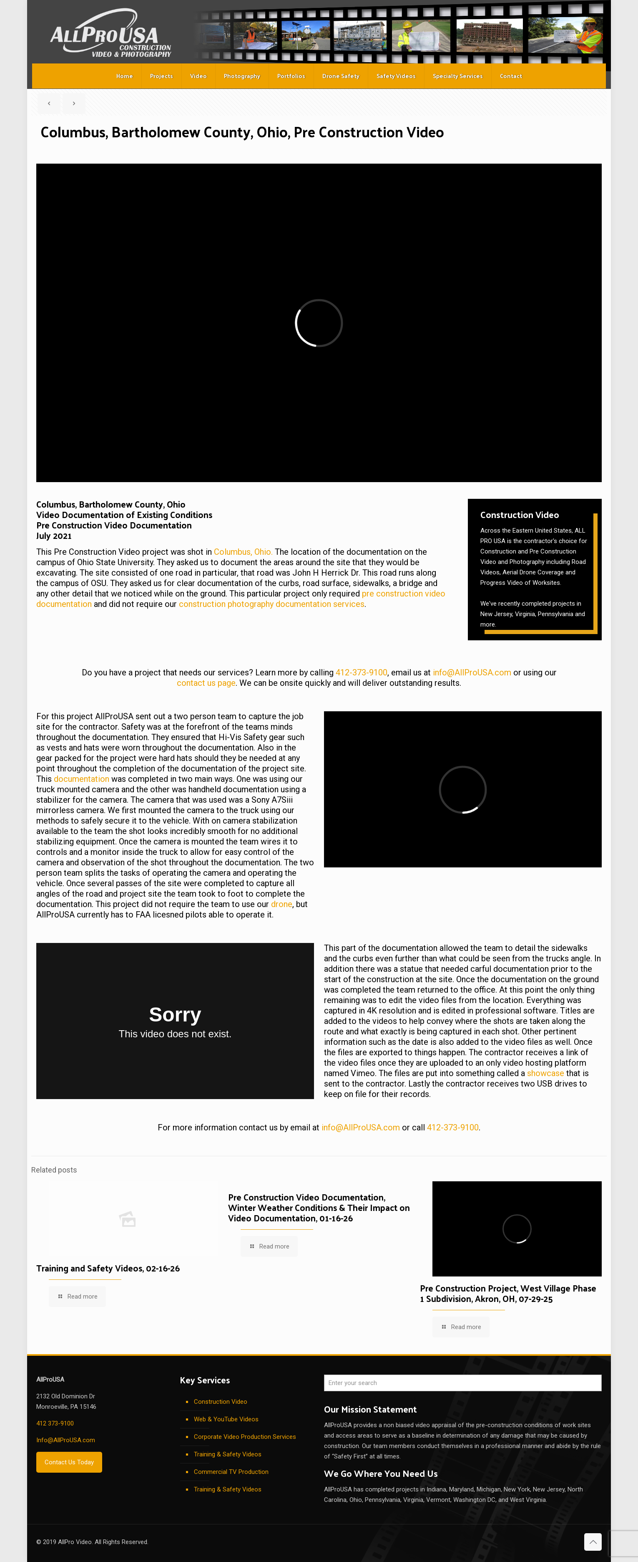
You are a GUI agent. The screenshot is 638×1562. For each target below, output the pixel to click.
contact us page (206, 683)
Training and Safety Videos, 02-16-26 (108, 1268)
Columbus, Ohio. (243, 552)
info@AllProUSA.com (472, 672)
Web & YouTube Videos (226, 1419)
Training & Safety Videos (227, 1454)
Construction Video (220, 1401)
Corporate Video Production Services (245, 1437)
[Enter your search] (463, 1383)
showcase (545, 1073)
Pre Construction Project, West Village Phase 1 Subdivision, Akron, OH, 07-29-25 (508, 1293)
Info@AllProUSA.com (65, 1440)
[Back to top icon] (593, 1542)
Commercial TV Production (231, 1472)
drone (281, 904)
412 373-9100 (55, 1423)
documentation (81, 779)
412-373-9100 (361, 672)
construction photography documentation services (271, 604)
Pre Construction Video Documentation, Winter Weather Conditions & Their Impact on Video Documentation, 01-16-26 (319, 1207)
